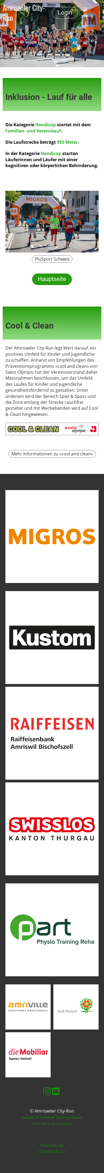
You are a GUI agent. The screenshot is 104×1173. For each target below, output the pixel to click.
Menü (88, 13)
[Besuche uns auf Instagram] (47, 1091)
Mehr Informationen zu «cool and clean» (52, 454)
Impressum (52, 1145)
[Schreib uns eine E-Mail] (56, 1091)
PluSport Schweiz (52, 259)
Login (65, 12)
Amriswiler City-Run (24, 13)
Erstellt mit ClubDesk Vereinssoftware (52, 1117)
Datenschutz (52, 1151)
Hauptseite (52, 279)
